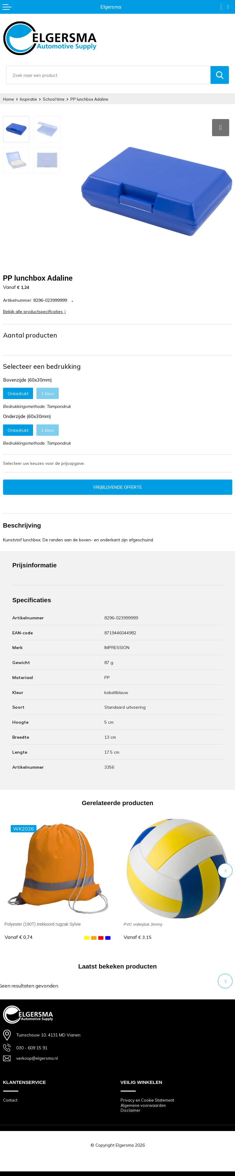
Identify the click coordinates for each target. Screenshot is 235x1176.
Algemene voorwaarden (144, 1103)
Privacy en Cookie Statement (148, 1098)
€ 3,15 (137, 936)
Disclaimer (130, 1108)
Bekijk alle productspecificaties (34, 309)
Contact (10, 1098)
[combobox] (108, 75)
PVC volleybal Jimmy (143, 922)
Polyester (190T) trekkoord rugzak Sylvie (43, 922)
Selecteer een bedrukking (42, 364)
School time (54, 99)
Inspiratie (29, 99)
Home (8, 99)
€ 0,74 (18, 936)
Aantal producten (30, 333)
